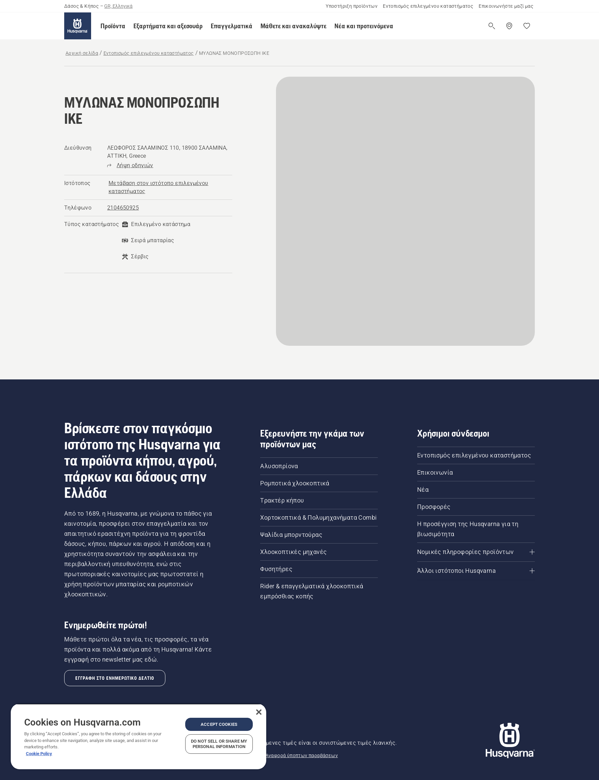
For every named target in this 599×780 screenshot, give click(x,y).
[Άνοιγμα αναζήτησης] (492, 26)
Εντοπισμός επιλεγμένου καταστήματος (428, 6)
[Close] (259, 712)
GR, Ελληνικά (118, 6)
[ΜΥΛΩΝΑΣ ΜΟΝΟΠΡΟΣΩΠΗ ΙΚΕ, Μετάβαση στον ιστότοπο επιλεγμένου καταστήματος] (169, 187)
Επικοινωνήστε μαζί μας (506, 6)
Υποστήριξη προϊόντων (351, 6)
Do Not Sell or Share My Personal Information (219, 744)
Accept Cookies (219, 724)
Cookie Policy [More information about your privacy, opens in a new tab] (39, 753)
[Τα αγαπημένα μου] (527, 26)
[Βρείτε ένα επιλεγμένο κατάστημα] (509, 26)
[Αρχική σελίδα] (77, 25)
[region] (138, 736)
